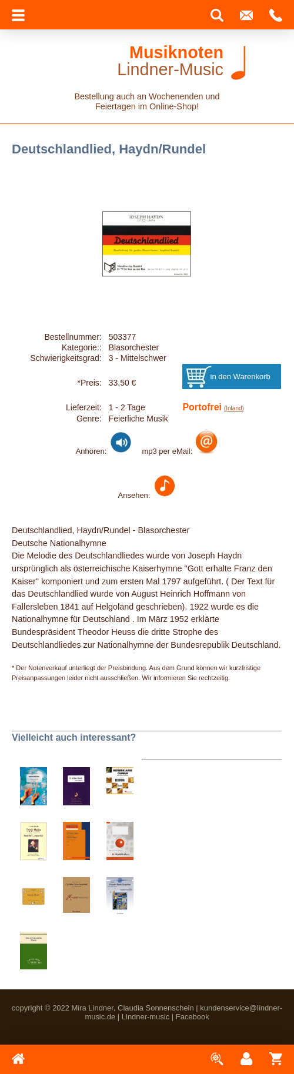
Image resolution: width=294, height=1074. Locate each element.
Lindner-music (145, 1016)
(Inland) (234, 408)
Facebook (192, 1016)
